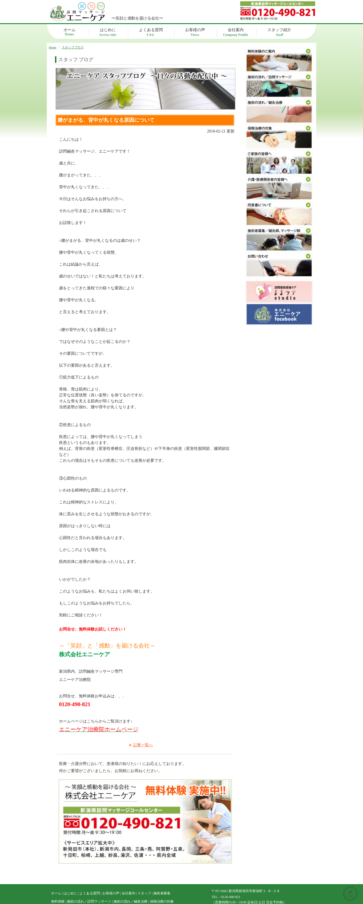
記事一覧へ (143, 745)
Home (52, 47)
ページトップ (350, 893)
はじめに (108, 30)
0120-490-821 (230, 873)
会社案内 (236, 30)
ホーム (69, 30)
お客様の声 (195, 30)
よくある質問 (151, 30)
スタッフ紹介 (279, 30)
